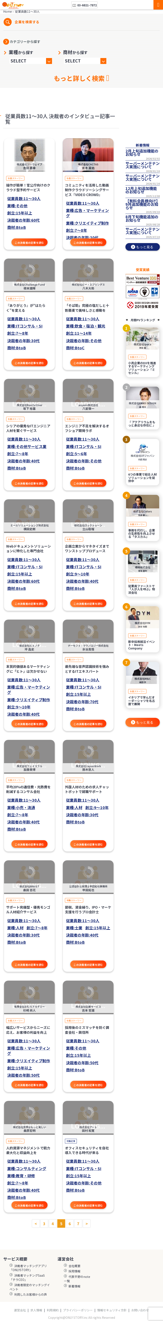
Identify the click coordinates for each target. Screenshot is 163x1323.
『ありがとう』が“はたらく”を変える (25, 308)
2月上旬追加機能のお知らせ (141, 152)
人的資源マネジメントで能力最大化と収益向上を (28, 1150)
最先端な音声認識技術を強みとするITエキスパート (87, 669)
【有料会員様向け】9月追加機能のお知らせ (142, 204)
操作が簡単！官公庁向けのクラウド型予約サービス (28, 187)
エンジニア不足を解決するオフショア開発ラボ (87, 428)
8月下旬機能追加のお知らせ (141, 218)
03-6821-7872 (84, 5)
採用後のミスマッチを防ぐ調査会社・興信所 (87, 1030)
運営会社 (20, 1310)
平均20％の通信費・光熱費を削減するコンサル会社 (28, 789)
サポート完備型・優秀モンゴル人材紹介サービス (28, 909)
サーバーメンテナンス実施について (142, 165)
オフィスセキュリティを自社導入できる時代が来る (87, 1150)
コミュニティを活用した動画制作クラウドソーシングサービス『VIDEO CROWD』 (87, 190)
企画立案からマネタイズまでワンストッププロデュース (87, 548)
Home (7, 11)
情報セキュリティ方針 (112, 1310)
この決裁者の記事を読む (29, 242)
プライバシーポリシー (78, 1310)
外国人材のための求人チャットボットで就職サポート (87, 789)
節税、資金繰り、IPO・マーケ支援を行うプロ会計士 (88, 909)
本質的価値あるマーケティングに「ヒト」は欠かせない (28, 669)
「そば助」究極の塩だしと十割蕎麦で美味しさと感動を (87, 308)
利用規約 (53, 1310)
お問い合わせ (140, 1310)
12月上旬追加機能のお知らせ (141, 189)
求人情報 (36, 1310)
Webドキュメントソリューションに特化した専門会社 (28, 548)
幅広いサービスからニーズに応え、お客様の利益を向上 (28, 1030)
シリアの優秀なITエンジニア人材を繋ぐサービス (28, 428)
